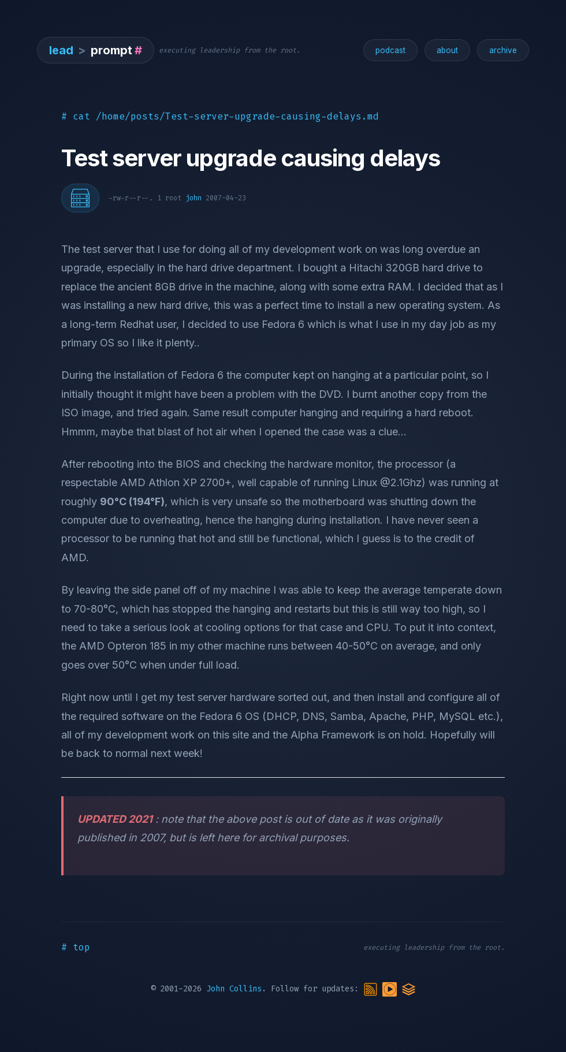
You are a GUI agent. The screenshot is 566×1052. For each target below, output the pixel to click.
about (447, 50)
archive (503, 50)
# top (75, 947)
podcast (390, 50)
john (193, 198)
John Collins (234, 988)
